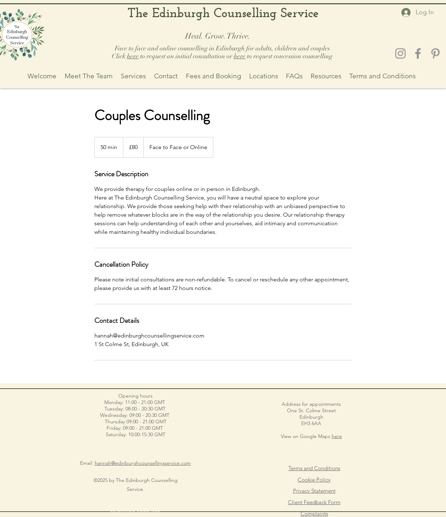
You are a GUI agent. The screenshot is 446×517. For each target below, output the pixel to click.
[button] (263, 76)
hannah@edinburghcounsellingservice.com (143, 463)
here (133, 56)
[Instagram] (400, 53)
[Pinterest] (435, 53)
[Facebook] (418, 53)
